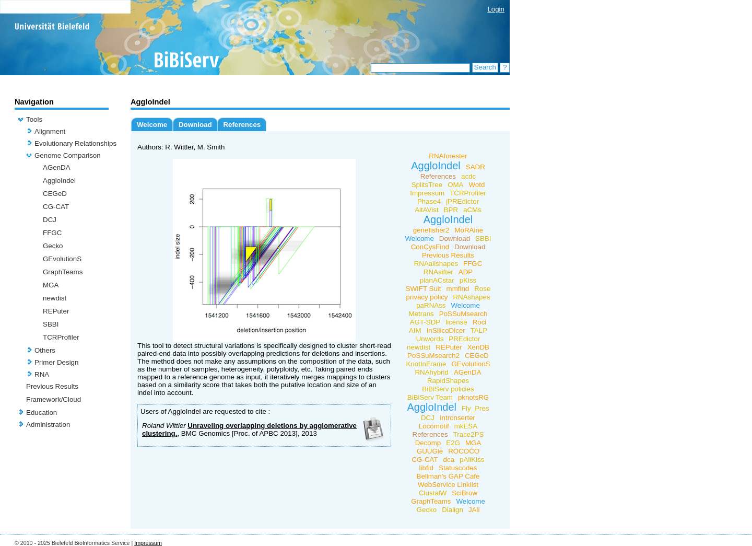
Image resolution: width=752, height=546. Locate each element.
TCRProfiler (61, 337)
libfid (426, 468)
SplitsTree (427, 185)
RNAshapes (471, 297)
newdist (54, 298)
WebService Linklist (448, 485)
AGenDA (56, 167)
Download (195, 125)
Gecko (53, 246)
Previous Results (52, 386)
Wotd (477, 185)
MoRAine (468, 230)
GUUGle (430, 451)
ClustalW (432, 493)
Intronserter (457, 418)
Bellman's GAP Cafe (448, 476)
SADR (475, 167)
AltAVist (426, 210)
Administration (48, 424)
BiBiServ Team (430, 397)
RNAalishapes (436, 264)
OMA (455, 185)
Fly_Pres (475, 408)
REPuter (56, 311)
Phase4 (429, 201)
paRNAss (430, 305)
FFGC (52, 233)
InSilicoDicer (446, 330)
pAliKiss (472, 459)
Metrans (421, 314)
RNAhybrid (431, 372)
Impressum (427, 193)
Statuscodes (458, 468)
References (242, 125)
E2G (453, 443)
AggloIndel (59, 180)
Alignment (49, 131)
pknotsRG (473, 397)
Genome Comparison (67, 155)
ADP (466, 272)
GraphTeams (63, 272)
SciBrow (464, 493)
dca (449, 459)
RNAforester (448, 156)
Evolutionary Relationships (75, 143)
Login (495, 9)
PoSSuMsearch (463, 314)
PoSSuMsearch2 (433, 355)
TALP (479, 330)
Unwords (430, 339)
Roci (480, 322)
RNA (41, 374)
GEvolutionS (62, 259)
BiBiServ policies (448, 389)
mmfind (457, 289)
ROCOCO (463, 451)
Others (44, 350)
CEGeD (55, 194)
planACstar (437, 280)
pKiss (468, 280)
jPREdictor (462, 201)
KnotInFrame (426, 364)
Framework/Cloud (53, 399)
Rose (482, 289)
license (456, 322)
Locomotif (434, 426)
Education (41, 412)
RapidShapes (448, 381)
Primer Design (56, 362)
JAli (473, 510)
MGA (50, 285)
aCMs (472, 210)
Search (485, 67)
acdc (468, 176)
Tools (34, 119)
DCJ (49, 220)
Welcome (152, 125)
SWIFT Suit (423, 289)
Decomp (428, 443)
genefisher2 (431, 230)
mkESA (465, 426)
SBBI (50, 324)
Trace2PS (468, 434)
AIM (415, 330)
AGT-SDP (425, 322)
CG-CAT (56, 207)
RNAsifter (438, 272)
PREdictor (464, 339)
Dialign (452, 510)
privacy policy (427, 297)
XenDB (478, 347)
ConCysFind (430, 247)
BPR (451, 210)
